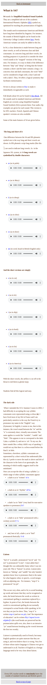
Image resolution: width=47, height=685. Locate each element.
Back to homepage (23, 4)
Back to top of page (23, 682)
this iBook (35, 96)
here (32, 40)
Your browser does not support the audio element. (25, 168)
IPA (29, 23)
